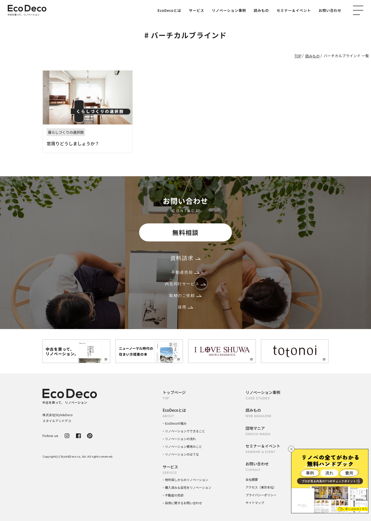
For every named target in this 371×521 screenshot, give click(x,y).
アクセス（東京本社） (261, 487)
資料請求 (185, 258)
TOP (297, 55)
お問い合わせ (330, 10)
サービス (196, 10)
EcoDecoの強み (176, 423)
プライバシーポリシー (261, 495)
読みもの (261, 10)
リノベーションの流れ (180, 438)
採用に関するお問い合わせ (183, 503)
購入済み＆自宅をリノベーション (188, 487)
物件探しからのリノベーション (186, 479)
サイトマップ (255, 502)
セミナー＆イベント (294, 10)
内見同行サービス (185, 284)
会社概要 (252, 479)
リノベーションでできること (185, 431)
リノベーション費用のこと (183, 446)
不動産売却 (185, 272)
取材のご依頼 (185, 295)
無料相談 (185, 232)
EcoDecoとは (169, 10)
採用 (185, 307)
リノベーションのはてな (182, 454)
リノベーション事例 (229, 10)
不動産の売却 (174, 495)
